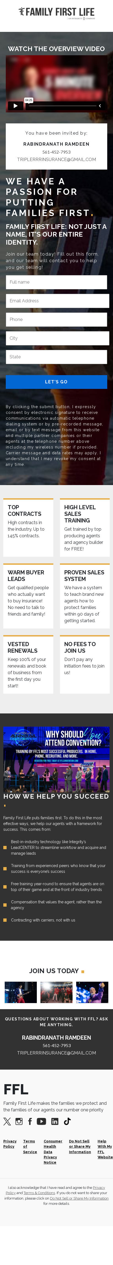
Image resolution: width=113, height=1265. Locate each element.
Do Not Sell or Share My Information (80, 1146)
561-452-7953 (56, 151)
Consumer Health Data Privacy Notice (53, 1151)
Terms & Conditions (39, 1193)
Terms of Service (30, 1146)
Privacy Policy (9, 1143)
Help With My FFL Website (105, 1149)
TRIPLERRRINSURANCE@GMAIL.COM (56, 159)
